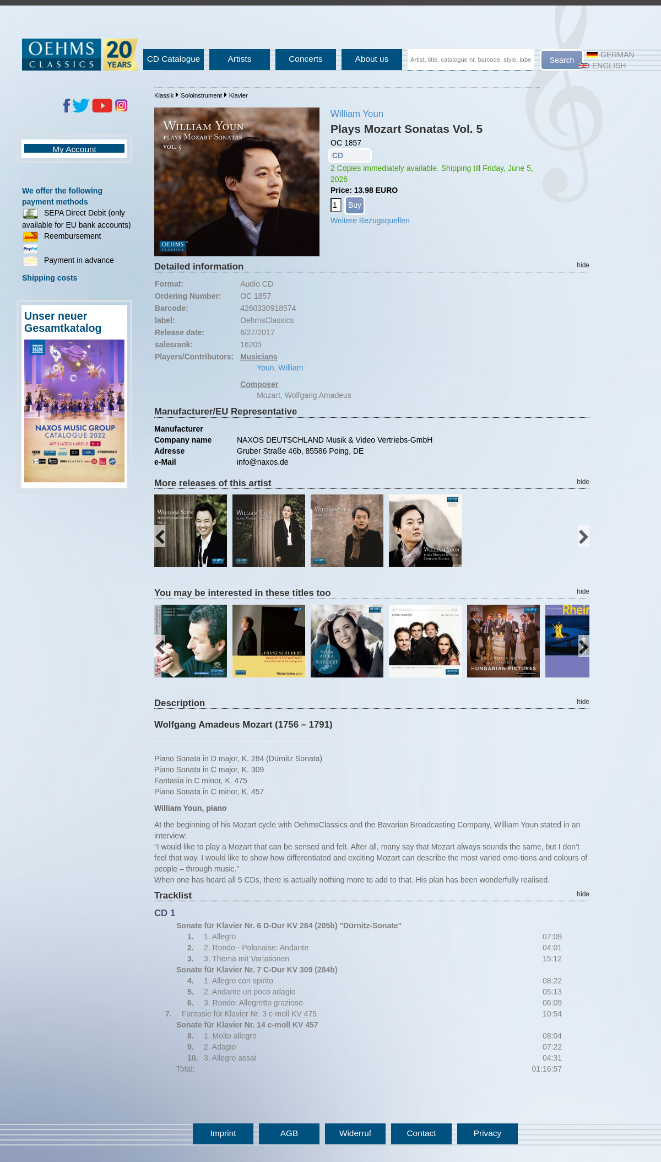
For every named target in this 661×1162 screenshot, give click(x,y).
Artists (240, 58)
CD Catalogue (174, 58)
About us (372, 58)
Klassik (164, 95)
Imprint (223, 1133)
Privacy (487, 1133)
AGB (289, 1133)
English (602, 65)
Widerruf (355, 1133)
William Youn (356, 114)
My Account (74, 149)
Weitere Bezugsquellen (370, 220)
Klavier (238, 95)
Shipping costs (49, 277)
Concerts (306, 58)
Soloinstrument (201, 95)
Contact (421, 1133)
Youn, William (280, 367)
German (610, 54)
